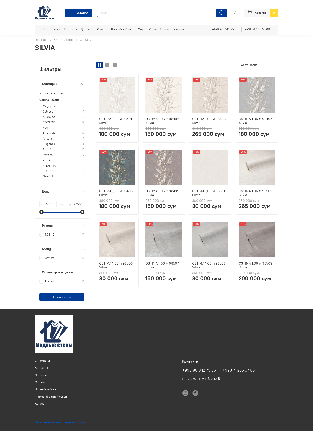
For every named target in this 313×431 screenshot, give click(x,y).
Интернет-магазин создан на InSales (60, 422)
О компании (51, 29)
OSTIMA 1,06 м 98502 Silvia (255, 193)
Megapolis (50, 106)
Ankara (47, 138)
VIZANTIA (49, 166)
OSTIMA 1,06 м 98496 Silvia (209, 121)
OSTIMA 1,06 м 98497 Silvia (255, 121)
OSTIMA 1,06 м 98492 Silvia (162, 121)
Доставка (87, 29)
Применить (62, 297)
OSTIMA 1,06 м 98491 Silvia (115, 121)
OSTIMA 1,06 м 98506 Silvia (116, 265)
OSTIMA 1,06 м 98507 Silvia (162, 265)
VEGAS (47, 160)
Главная (41, 39)
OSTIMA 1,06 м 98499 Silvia (162, 193)
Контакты (70, 29)
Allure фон (50, 117)
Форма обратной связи (154, 29)
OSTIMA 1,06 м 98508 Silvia (209, 265)
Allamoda (49, 133)
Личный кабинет (122, 29)
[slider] (41, 212)
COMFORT (50, 122)
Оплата (102, 29)
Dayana (48, 155)
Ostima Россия (65, 39)
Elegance (49, 144)
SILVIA (47, 149)
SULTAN (48, 171)
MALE (46, 128)
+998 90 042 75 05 (225, 29)
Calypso (48, 111)
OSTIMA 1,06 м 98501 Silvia (208, 193)
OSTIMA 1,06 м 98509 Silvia (255, 265)
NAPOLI (48, 176)
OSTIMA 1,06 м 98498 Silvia (116, 193)
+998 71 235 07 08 (257, 29)
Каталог (78, 13)
